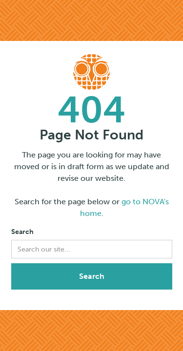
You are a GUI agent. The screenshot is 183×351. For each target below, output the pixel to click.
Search (22, 232)
